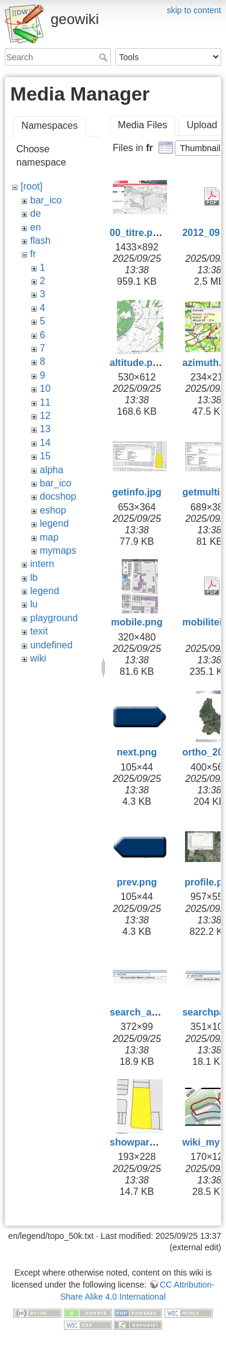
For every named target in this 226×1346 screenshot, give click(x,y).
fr (33, 254)
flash (40, 240)
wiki (38, 658)
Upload (202, 125)
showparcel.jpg (145, 1142)
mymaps (58, 550)
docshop (58, 496)
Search (104, 57)
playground (54, 618)
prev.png (137, 882)
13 (45, 429)
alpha (51, 470)
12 (45, 416)
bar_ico (45, 200)
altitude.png (137, 363)
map (49, 537)
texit (39, 631)
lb (33, 577)
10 (45, 388)
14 (45, 443)
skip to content (194, 10)
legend (54, 523)
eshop (53, 510)
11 (45, 402)
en (35, 227)
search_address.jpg (155, 1012)
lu (33, 604)
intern (42, 564)
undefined (51, 645)
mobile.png (136, 622)
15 (45, 456)
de (35, 213)
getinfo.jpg (137, 492)
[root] (31, 186)
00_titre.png (137, 233)
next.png (137, 752)
